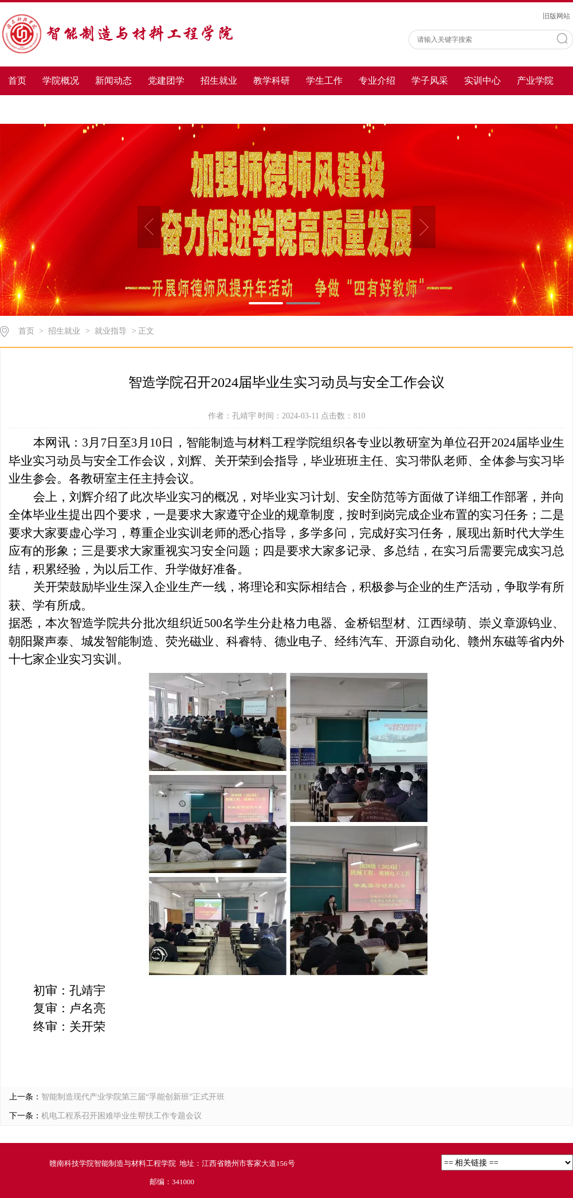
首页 (17, 80)
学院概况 (60, 80)
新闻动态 (113, 80)
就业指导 (111, 331)
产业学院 (535, 80)
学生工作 (324, 80)
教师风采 (26, 109)
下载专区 (79, 109)
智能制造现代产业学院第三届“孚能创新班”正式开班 (133, 1097)
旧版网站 (556, 16)
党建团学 (166, 80)
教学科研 (271, 80)
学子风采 (429, 80)
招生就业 (219, 80)
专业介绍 (377, 80)
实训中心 (482, 80)
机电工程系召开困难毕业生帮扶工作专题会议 (121, 1115)
